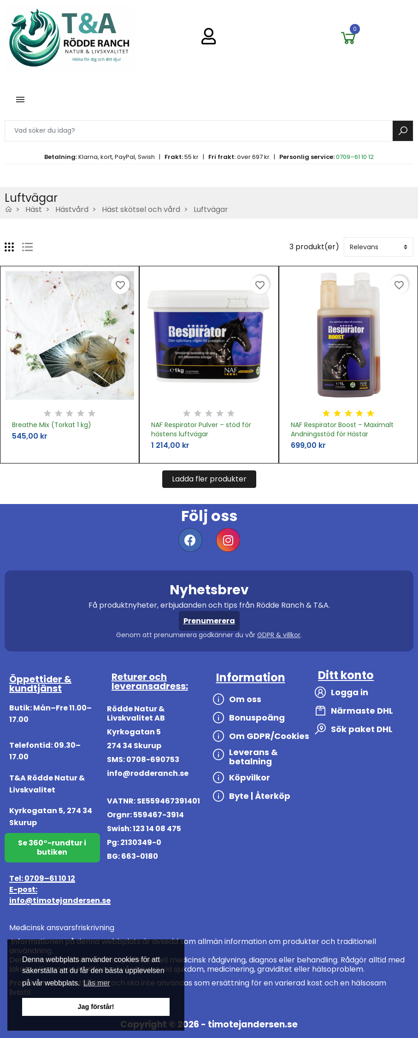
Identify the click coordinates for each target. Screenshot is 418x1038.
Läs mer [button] (96, 983)
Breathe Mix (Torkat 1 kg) (51, 424)
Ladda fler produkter (209, 479)
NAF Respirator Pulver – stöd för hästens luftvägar (201, 429)
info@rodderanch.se (147, 773)
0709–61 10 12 (355, 156)
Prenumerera (209, 621)
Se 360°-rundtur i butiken (52, 847)
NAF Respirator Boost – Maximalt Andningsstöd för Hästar (342, 429)
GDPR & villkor (278, 634)
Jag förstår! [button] (95, 1006)
